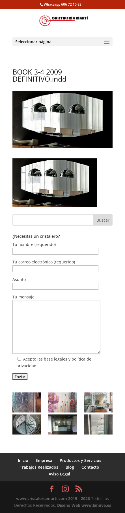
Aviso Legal (59, 474)
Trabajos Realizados (39, 467)
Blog (70, 467)
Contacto (90, 467)
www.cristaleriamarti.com (41, 498)
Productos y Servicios (80, 460)
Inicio (23, 460)
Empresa (44, 460)
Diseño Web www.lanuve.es (84, 505)
